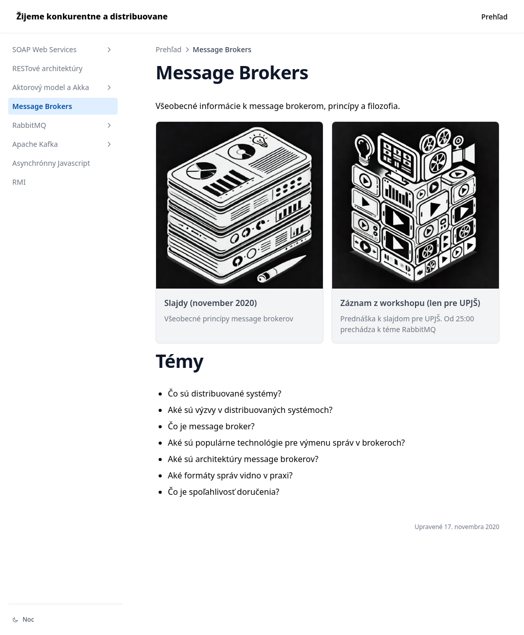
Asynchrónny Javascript (51, 163)
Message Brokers (42, 106)
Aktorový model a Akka (63, 87)
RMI (19, 182)
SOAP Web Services (63, 49)
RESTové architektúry (47, 68)
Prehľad (169, 49)
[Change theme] (65, 619)
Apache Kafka (63, 144)
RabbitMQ (63, 125)
